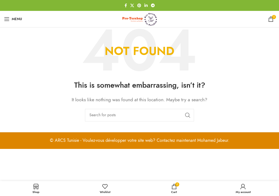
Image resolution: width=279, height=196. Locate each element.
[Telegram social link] (152, 5)
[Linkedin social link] (146, 5)
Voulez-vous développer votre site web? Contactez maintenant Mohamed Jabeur (155, 140)
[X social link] (132, 5)
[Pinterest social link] (139, 5)
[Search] (139, 115)
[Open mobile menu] (13, 19)
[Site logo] (139, 19)
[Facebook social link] (126, 5)
